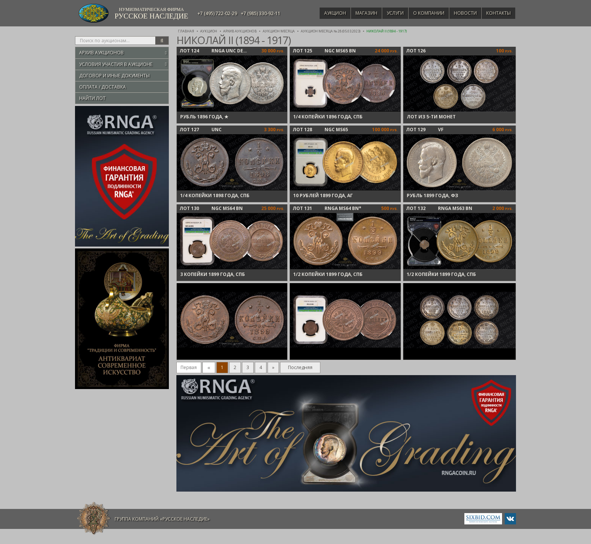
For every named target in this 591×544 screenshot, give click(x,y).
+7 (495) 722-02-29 (217, 13)
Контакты (497, 13)
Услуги (388, 13)
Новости (462, 13)
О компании (423, 13)
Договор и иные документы (114, 75)
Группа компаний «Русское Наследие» (162, 519)
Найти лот (92, 98)
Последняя (300, 367)
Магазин (357, 13)
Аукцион (324, 13)
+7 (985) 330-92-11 (260, 13)
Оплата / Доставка (102, 87)
